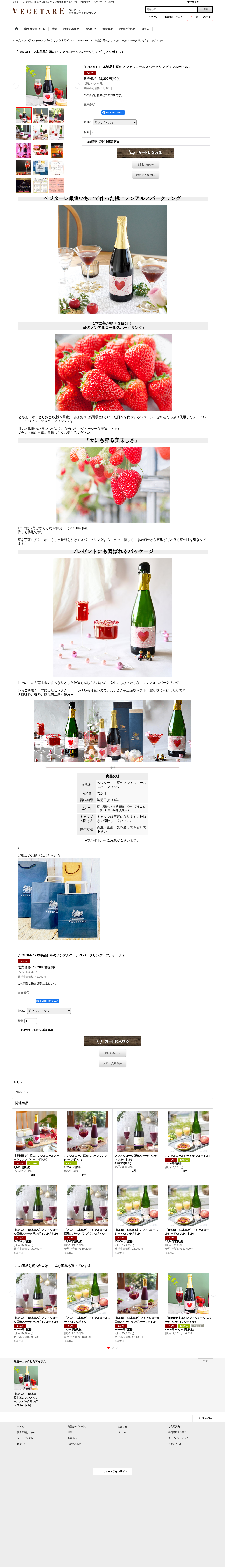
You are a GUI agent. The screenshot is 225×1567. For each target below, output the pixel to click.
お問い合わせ (146, 164)
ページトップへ (205, 1418)
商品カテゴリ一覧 (77, 1426)
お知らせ (122, 1426)
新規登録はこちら (173, 17)
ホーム (20, 1426)
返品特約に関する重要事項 (103, 141)
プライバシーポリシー (179, 1438)
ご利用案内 (174, 1426)
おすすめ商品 (74, 1444)
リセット (207, 1361)
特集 (70, 1432)
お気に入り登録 (145, 174)
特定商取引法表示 (177, 1432)
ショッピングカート (27, 1438)
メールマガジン (126, 1432)
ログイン (152, 17)
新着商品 (72, 1438)
